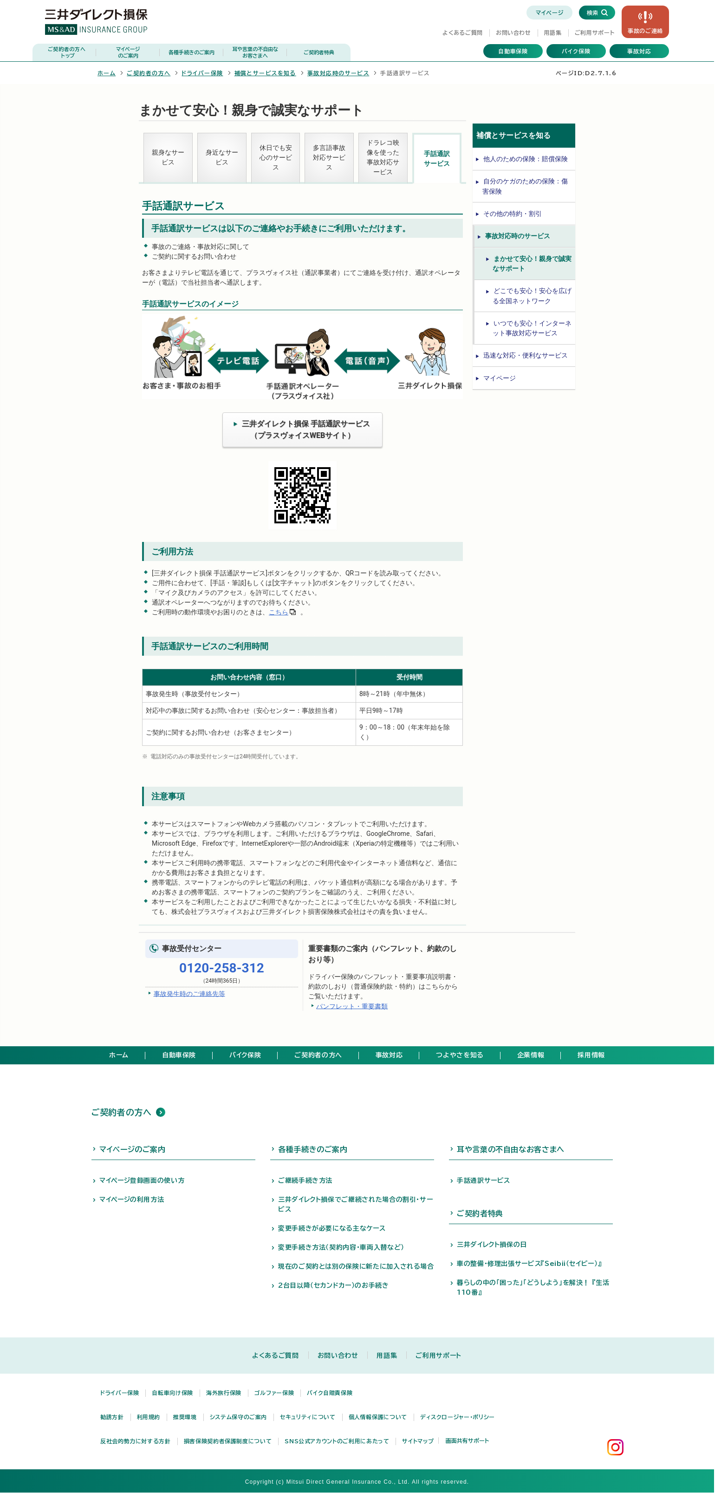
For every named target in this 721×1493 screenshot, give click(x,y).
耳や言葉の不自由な (255, 52)
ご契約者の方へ (66, 52)
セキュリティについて (307, 1417)
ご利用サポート (594, 32)
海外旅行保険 (223, 1392)
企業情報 (531, 1055)
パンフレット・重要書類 (352, 1006)
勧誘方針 (112, 1417)
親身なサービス (168, 157)
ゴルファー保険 (274, 1392)
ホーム (106, 73)
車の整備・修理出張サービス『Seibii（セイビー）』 (529, 1263)
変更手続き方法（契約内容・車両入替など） (341, 1247)
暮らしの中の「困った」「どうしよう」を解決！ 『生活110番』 (533, 1287)
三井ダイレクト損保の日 (492, 1244)
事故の (645, 30)
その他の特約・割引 (512, 213)
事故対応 (639, 51)
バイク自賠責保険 (329, 1392)
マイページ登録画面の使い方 (141, 1180)
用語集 (553, 32)
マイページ (549, 12)
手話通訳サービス (437, 158)
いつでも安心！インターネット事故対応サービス (532, 328)
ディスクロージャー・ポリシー (457, 1417)
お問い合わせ (513, 32)
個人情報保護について (378, 1417)
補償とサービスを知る (265, 73)
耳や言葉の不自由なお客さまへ (511, 1149)
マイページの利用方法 (131, 1199)
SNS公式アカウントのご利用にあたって (337, 1441)
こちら (278, 612)
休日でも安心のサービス (276, 157)
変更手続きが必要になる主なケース (331, 1228)
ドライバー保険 (202, 73)
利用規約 (149, 1417)
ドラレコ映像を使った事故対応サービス (383, 157)
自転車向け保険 (172, 1392)
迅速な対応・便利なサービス (525, 355)
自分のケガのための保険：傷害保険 (525, 186)
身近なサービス (222, 157)
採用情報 (591, 1055)
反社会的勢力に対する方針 (135, 1441)
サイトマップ (418, 1441)
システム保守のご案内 (238, 1417)
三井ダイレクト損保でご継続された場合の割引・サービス (355, 1204)
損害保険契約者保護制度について (228, 1441)
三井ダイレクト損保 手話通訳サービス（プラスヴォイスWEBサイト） (306, 429)
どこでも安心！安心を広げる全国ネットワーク (532, 295)
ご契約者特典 (319, 52)
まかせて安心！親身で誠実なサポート (532, 263)
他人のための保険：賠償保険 (525, 159)
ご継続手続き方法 (305, 1180)
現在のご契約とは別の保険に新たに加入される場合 (356, 1266)
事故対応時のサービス (338, 73)
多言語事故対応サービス (329, 157)
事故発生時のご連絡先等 (189, 993)
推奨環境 (185, 1417)
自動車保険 (513, 51)
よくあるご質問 (462, 32)
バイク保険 (576, 51)
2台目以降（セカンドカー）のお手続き (333, 1285)
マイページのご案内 (132, 1149)
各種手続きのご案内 (191, 52)
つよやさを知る (459, 1055)
